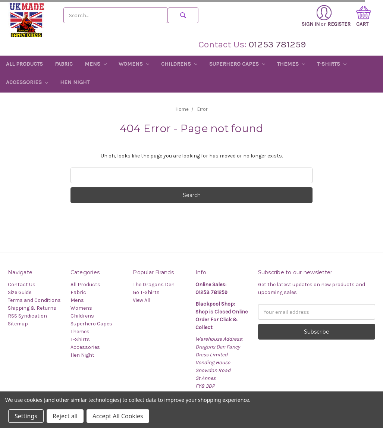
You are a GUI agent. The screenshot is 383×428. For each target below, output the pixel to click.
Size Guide (19, 292)
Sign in (317, 16)
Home (182, 109)
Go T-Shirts (146, 292)
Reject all (65, 416)
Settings (26, 416)
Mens (96, 63)
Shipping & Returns (32, 308)
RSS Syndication (27, 316)
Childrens (179, 63)
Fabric (64, 63)
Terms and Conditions (34, 300)
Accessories (27, 82)
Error (202, 109)
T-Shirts (331, 63)
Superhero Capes (237, 63)
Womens (134, 63)
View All (141, 300)
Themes (291, 63)
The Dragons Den (154, 284)
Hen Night (75, 82)
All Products (24, 63)
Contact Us (21, 284)
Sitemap (18, 324)
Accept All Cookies (117, 416)
